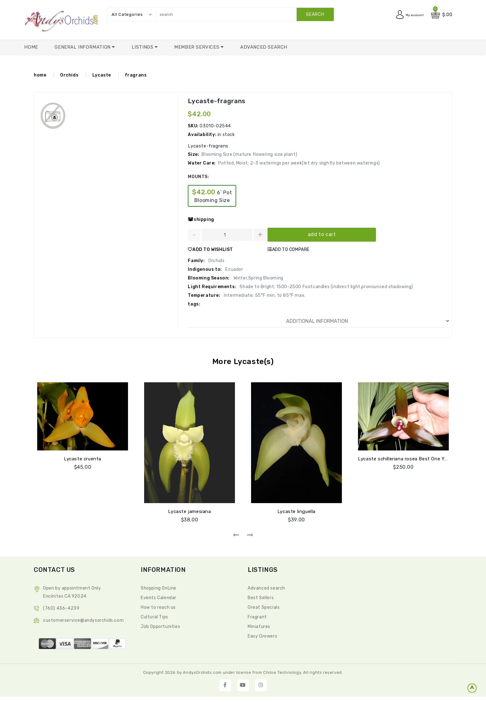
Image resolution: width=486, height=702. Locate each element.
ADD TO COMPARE (288, 249)
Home (31, 47)
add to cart (322, 234)
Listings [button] (143, 47)
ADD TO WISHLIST (210, 249)
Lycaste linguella (296, 510)
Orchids (69, 75)
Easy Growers (262, 635)
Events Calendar (158, 596)
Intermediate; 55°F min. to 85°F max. (264, 295)
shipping (201, 219)
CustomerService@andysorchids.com (83, 619)
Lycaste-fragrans (216, 101)
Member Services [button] (197, 47)
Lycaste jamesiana (189, 510)
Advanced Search (263, 47)
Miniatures (259, 625)
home (40, 75)
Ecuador (233, 269)
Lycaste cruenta (82, 458)
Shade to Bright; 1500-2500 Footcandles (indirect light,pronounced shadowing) (326, 286)
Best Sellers (261, 596)
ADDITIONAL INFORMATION (367, 321)
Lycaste (101, 75)
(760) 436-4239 (61, 607)
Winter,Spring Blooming (257, 278)
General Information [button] (83, 47)
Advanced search (266, 587)
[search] (243, 14)
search (315, 14)
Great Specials (264, 606)
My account (411, 14)
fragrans (136, 75)
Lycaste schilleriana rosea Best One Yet (403, 458)
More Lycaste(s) (243, 361)
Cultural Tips (154, 616)
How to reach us (158, 606)
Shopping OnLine (158, 587)
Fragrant (257, 616)
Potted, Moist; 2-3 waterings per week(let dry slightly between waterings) (299, 163)
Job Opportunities (160, 625)
